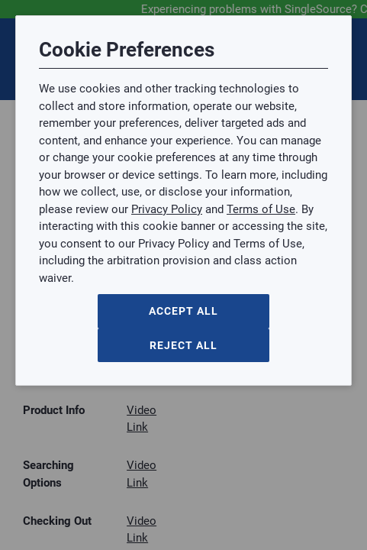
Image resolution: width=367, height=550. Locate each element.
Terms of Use (261, 209)
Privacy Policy (166, 209)
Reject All (183, 345)
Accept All (183, 311)
